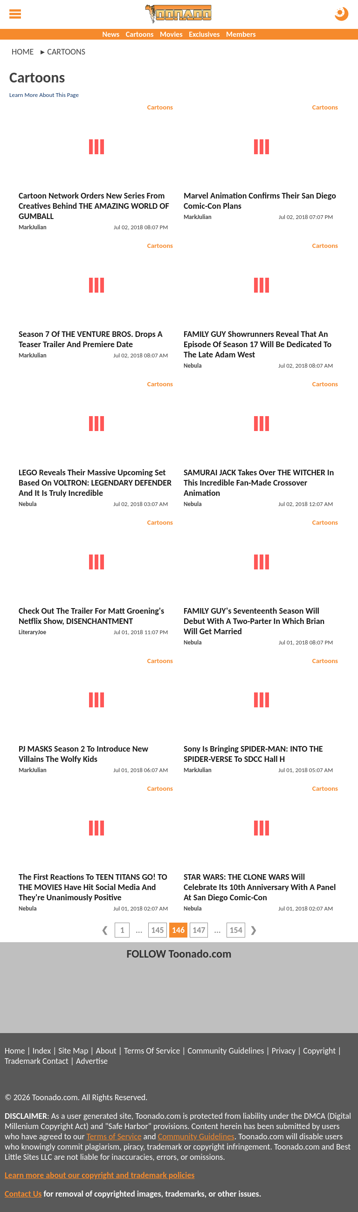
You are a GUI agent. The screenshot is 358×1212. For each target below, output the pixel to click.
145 (157, 930)
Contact (55, 1061)
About (106, 1051)
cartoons (66, 52)
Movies (171, 34)
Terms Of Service (152, 1051)
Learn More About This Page (44, 94)
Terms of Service (114, 1136)
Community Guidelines (225, 1051)
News (110, 34)
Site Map (73, 1051)
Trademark (23, 1061)
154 (235, 930)
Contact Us (23, 1194)
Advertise (92, 1061)
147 (199, 930)
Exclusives (204, 34)
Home (23, 52)
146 (178, 930)
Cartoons (140, 34)
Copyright (319, 1051)
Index (42, 1051)
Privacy (284, 1051)
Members (241, 34)
